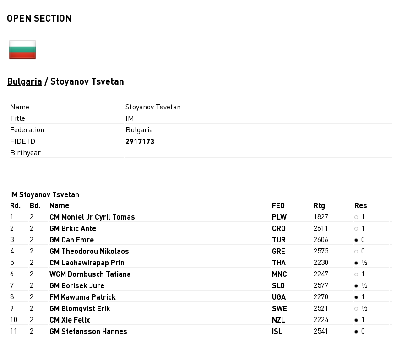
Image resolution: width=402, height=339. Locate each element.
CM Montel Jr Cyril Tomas (92, 216)
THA (279, 262)
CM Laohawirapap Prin (87, 262)
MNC (279, 273)
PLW (279, 216)
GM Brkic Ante (72, 228)
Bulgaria (24, 80)
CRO (279, 228)
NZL (278, 319)
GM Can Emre (71, 239)
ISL (277, 331)
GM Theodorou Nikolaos (89, 251)
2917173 (139, 141)
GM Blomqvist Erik (79, 308)
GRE (278, 251)
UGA (279, 296)
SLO (278, 285)
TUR (279, 239)
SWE (279, 308)
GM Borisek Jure (76, 285)
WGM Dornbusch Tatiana (90, 273)
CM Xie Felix (69, 319)
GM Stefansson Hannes (88, 331)
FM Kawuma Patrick (82, 296)
